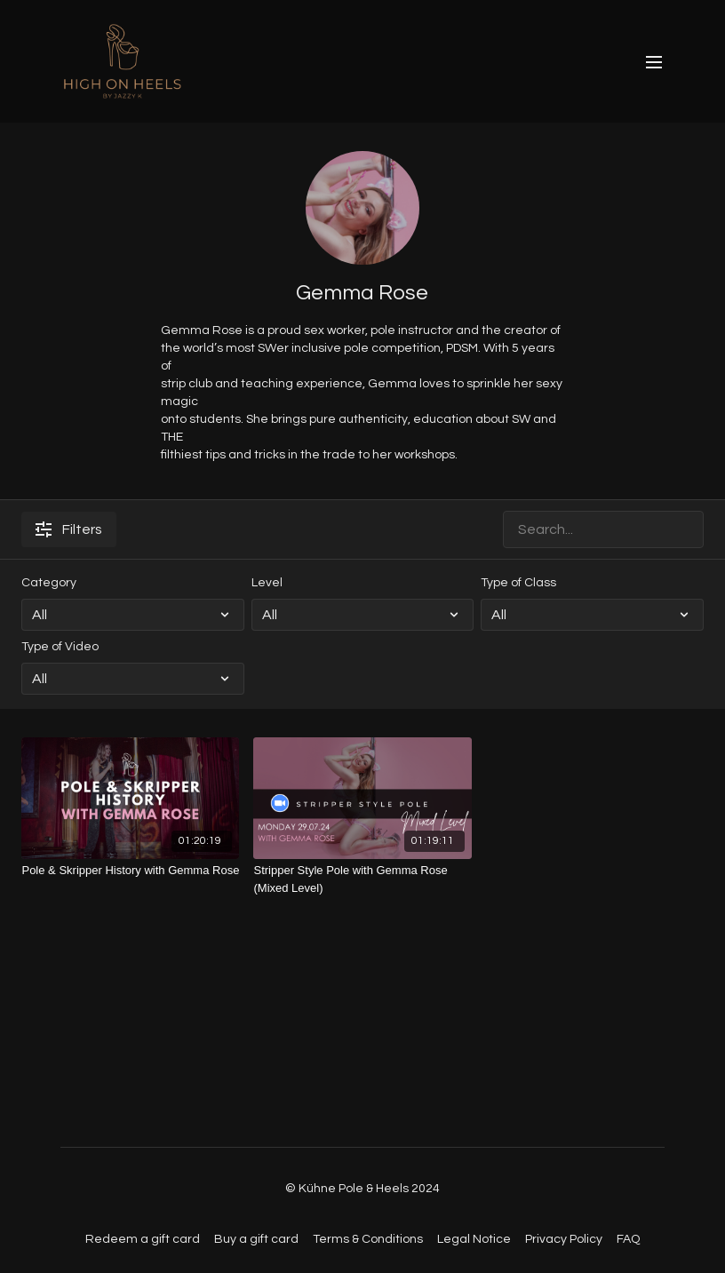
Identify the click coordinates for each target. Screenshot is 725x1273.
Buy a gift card (256, 1239)
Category (48, 583)
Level (267, 583)
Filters (69, 529)
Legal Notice (474, 1239)
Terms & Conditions (368, 1239)
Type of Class (518, 583)
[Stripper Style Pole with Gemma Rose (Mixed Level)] (362, 879)
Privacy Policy (563, 1239)
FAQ (628, 1239)
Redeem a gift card (142, 1239)
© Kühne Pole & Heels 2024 (362, 1188)
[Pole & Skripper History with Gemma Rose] (130, 870)
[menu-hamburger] (654, 62)
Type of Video (60, 646)
